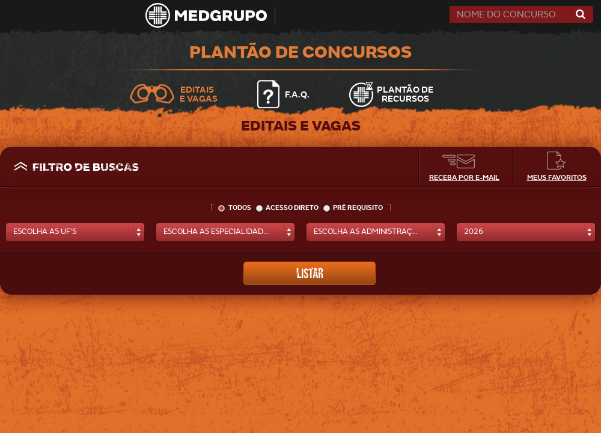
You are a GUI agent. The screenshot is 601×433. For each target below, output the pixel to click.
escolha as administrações (370, 231)
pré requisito (353, 207)
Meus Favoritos (557, 177)
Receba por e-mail (464, 177)
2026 (473, 231)
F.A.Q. (297, 93)
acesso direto (287, 207)
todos (234, 207)
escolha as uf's (44, 231)
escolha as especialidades (217, 231)
